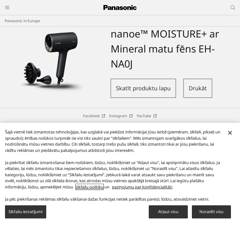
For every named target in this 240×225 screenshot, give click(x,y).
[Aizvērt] (230, 135)
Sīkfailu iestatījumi (25, 215)
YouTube (147, 115)
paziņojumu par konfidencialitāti (142, 189)
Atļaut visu (168, 215)
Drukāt (198, 88)
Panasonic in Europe (22, 20)
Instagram (121, 115)
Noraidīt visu (211, 215)
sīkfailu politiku (89, 189)
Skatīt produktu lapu (143, 88)
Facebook (94, 115)
